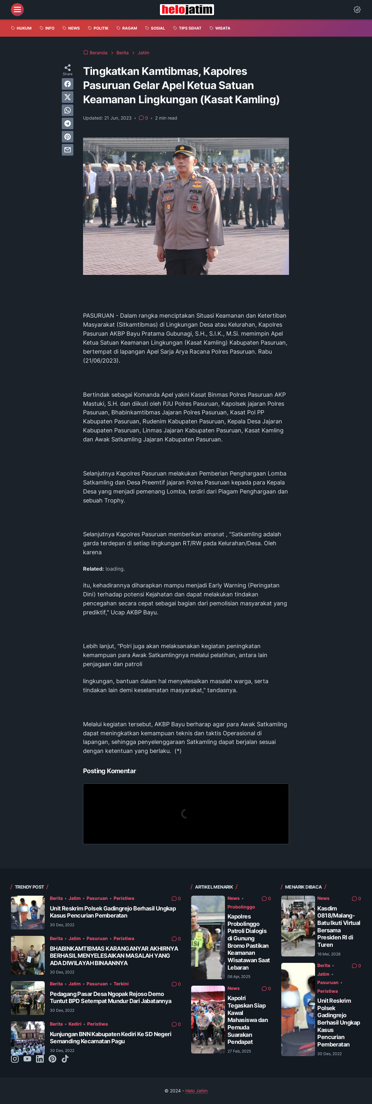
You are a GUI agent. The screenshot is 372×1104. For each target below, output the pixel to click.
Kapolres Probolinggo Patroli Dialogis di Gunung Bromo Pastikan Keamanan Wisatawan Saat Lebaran (249, 942)
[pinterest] (67, 136)
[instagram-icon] (15, 1059)
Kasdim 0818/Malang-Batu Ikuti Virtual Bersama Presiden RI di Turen (338, 926)
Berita (56, 898)
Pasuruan (97, 898)
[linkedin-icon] (40, 1059)
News (234, 898)
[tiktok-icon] (65, 1059)
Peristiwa (124, 898)
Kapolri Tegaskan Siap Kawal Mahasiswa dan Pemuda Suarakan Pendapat (248, 1020)
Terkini (121, 983)
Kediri (75, 1024)
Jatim (75, 898)
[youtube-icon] (27, 1059)
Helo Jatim (196, 1090)
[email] (67, 150)
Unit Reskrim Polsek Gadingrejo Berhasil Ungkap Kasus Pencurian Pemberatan (113, 912)
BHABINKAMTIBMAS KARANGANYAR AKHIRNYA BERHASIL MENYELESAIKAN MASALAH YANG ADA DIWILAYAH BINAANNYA (114, 955)
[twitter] (67, 97)
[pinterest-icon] (52, 1059)
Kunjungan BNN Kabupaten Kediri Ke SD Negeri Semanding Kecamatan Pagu (110, 1038)
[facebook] (67, 84)
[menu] (17, 9)
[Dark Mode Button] (357, 10)
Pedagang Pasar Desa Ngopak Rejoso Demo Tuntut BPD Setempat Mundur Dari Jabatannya (111, 998)
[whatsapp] (67, 110)
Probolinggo (241, 906)
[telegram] (67, 123)
